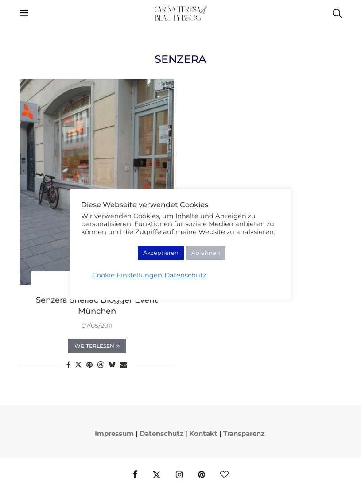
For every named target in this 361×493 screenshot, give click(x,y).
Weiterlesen (97, 346)
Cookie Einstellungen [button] (127, 275)
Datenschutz (161, 433)
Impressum (114, 433)
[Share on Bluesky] (112, 364)
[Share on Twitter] (78, 364)
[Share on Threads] (100, 364)
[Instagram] (179, 474)
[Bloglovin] (224, 474)
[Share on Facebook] (68, 365)
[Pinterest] (201, 474)
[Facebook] (134, 474)
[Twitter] (156, 474)
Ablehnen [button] (205, 252)
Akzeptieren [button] (161, 252)
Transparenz (243, 433)
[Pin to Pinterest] (89, 365)
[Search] (337, 13)
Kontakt (203, 433)
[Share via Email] (123, 365)
